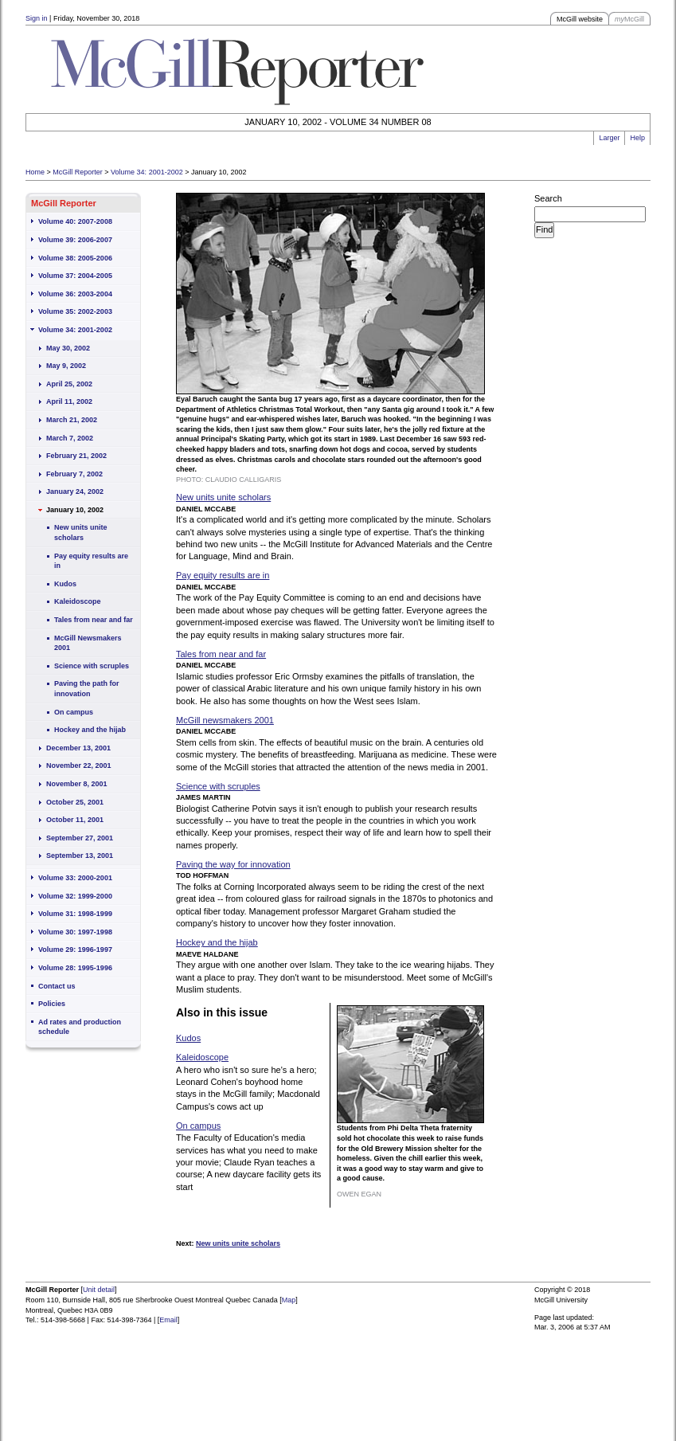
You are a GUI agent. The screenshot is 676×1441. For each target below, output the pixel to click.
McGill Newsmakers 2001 (88, 643)
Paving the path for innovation (86, 688)
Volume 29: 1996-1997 (75, 949)
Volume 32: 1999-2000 (75, 896)
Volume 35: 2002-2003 (75, 311)
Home (35, 172)
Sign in (36, 18)
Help (637, 138)
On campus (73, 712)
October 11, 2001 (75, 820)
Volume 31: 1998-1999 (75, 914)
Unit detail (99, 1290)
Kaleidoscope (77, 601)
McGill (629, 19)
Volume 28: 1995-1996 (75, 968)
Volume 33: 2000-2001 (75, 878)
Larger (609, 138)
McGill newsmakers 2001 (225, 720)
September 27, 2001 (79, 838)
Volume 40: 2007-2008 (75, 221)
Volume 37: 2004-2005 (75, 276)
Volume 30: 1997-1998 (75, 932)
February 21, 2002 (76, 456)
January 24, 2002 (75, 491)
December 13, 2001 (78, 748)
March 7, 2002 (69, 438)
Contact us (57, 986)
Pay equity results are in (91, 561)
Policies (51, 1004)
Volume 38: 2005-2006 (75, 258)
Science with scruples (91, 666)
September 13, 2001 (79, 856)
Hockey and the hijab (90, 730)
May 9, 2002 (66, 366)
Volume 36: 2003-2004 (75, 294)
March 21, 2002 (71, 420)
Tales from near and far (93, 620)
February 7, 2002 (74, 474)
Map (289, 1300)
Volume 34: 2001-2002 (147, 172)
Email (168, 1320)
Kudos (65, 584)
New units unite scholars (80, 532)
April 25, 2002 (69, 384)
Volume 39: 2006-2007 (75, 240)
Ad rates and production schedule (79, 1027)
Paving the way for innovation (233, 864)
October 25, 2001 (75, 802)
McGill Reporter (78, 172)
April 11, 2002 (69, 401)
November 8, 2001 (76, 784)
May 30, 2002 (68, 348)
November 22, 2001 (78, 765)
